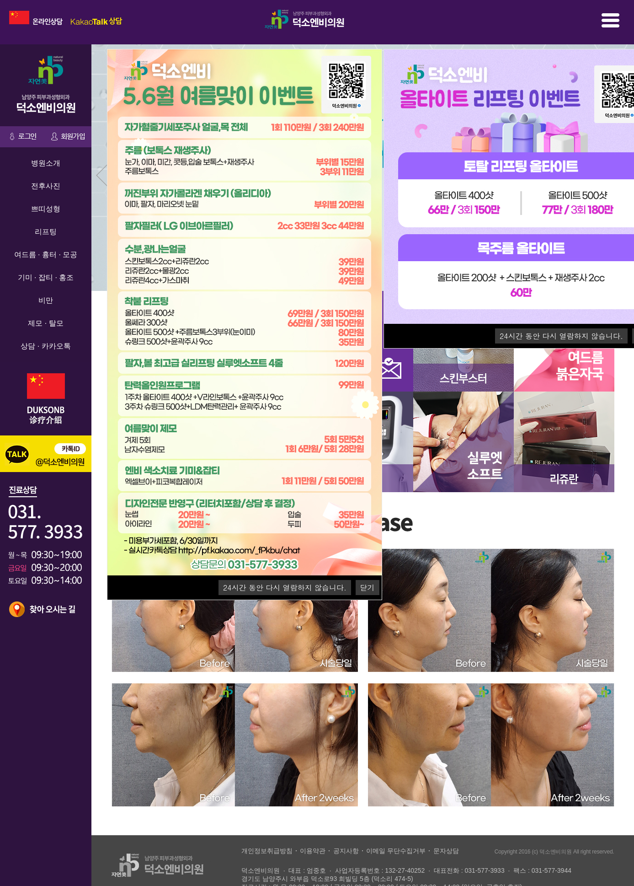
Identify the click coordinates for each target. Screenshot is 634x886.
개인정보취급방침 (267, 851)
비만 (45, 302)
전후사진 (45, 187)
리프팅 (46, 233)
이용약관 (312, 851)
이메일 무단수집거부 (396, 851)
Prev (103, 179)
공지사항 (346, 851)
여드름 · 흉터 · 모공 (46, 256)
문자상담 (446, 851)
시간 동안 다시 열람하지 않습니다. (561, 337)
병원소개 (45, 164)
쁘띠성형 (45, 210)
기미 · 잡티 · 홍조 (46, 279)
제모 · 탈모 (45, 324)
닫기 (367, 589)
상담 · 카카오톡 (45, 347)
